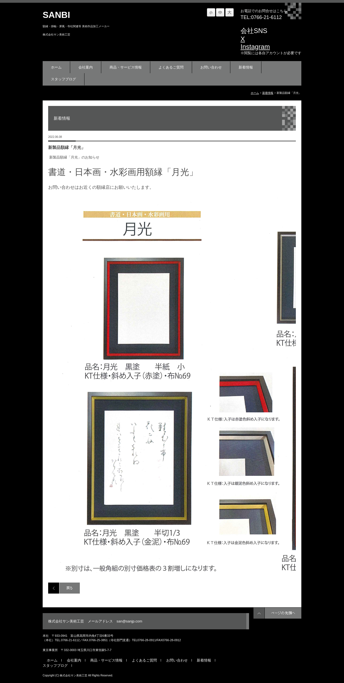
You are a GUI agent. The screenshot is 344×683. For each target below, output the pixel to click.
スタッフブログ (63, 79)
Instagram (255, 46)
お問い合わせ (211, 67)
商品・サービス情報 (126, 67)
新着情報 (246, 67)
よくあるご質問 (171, 67)
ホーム (56, 67)
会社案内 (85, 67)
